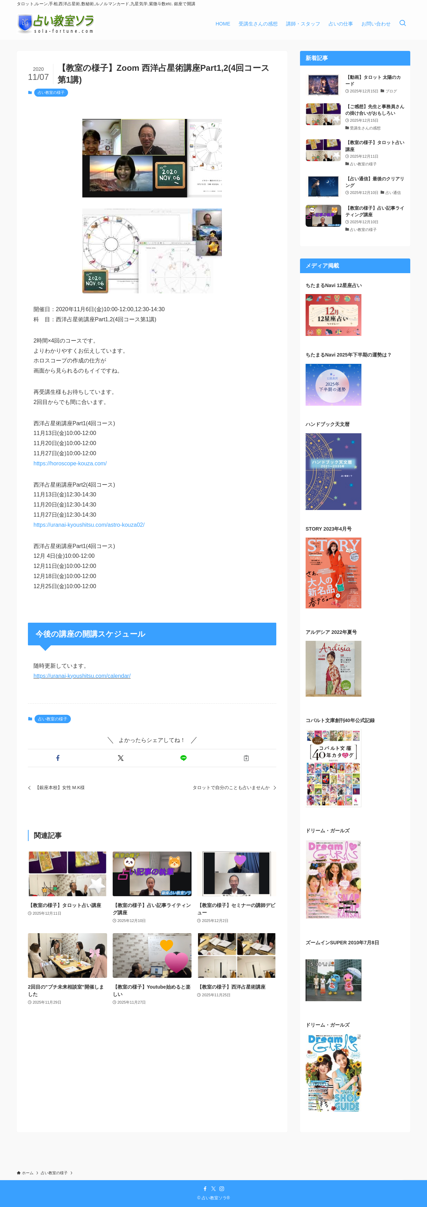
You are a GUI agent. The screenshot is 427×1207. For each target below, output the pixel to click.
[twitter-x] (213, 1189)
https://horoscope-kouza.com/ (70, 463)
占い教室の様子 (51, 92)
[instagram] (222, 1189)
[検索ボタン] (402, 24)
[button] (58, 758)
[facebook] (205, 1189)
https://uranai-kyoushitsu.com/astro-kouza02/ (88, 525)
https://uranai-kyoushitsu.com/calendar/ (81, 676)
